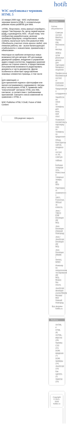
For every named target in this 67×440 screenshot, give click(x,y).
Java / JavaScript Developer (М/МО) (59, 242)
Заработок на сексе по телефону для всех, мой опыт (59, 106)
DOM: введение (59, 351)
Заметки (58, 379)
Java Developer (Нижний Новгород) (59, 229)
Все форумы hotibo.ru (57, 307)
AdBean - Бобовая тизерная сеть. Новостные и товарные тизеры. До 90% (60, 172)
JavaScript (59, 366)
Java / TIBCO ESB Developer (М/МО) (59, 217)
